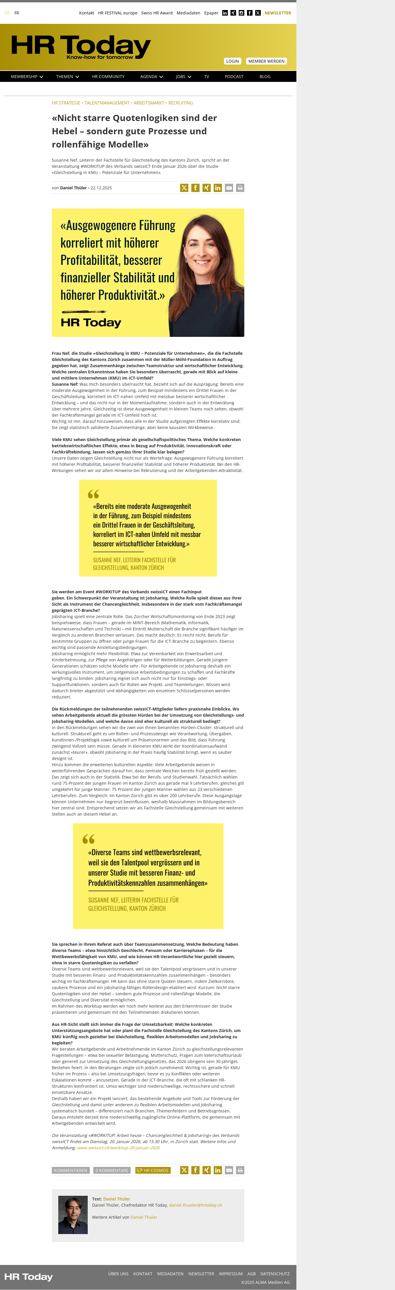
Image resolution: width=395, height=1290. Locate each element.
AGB (252, 1273)
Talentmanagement (107, 103)
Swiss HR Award (157, 13)
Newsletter (278, 12)
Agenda (151, 76)
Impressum (231, 1273)
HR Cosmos (156, 1170)
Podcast (234, 76)
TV (206, 76)
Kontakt (86, 13)
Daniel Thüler (73, 188)
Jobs (183, 76)
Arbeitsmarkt (149, 103)
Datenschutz (275, 1273)
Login (232, 61)
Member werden (266, 61)
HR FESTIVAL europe (117, 13)
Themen (67, 76)
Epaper (211, 13)
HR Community (108, 76)
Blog (265, 76)
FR (16, 13)
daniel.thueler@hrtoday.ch (195, 1205)
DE (7, 13)
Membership (27, 76)
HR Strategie (66, 103)
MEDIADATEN (170, 1273)
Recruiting (180, 103)
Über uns (118, 1273)
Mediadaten (188, 13)
